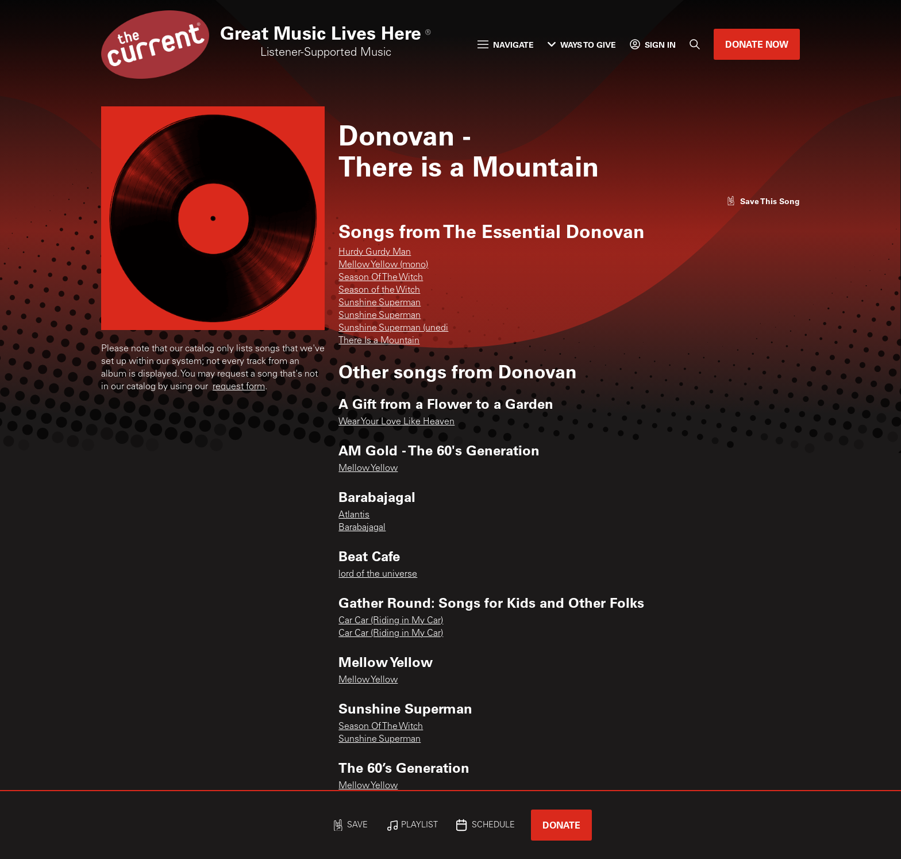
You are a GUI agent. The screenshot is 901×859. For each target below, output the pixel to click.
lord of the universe (377, 574)
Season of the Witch (379, 290)
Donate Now (756, 44)
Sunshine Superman (379, 303)
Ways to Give (582, 44)
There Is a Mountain (378, 341)
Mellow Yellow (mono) (383, 265)
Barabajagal (362, 527)
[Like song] (763, 201)
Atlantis (353, 515)
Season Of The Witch (380, 277)
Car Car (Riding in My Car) (390, 621)
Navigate (506, 44)
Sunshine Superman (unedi (393, 328)
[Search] (694, 44)
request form (239, 387)
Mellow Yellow (368, 468)
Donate (561, 825)
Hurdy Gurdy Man (374, 252)
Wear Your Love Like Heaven (396, 422)
